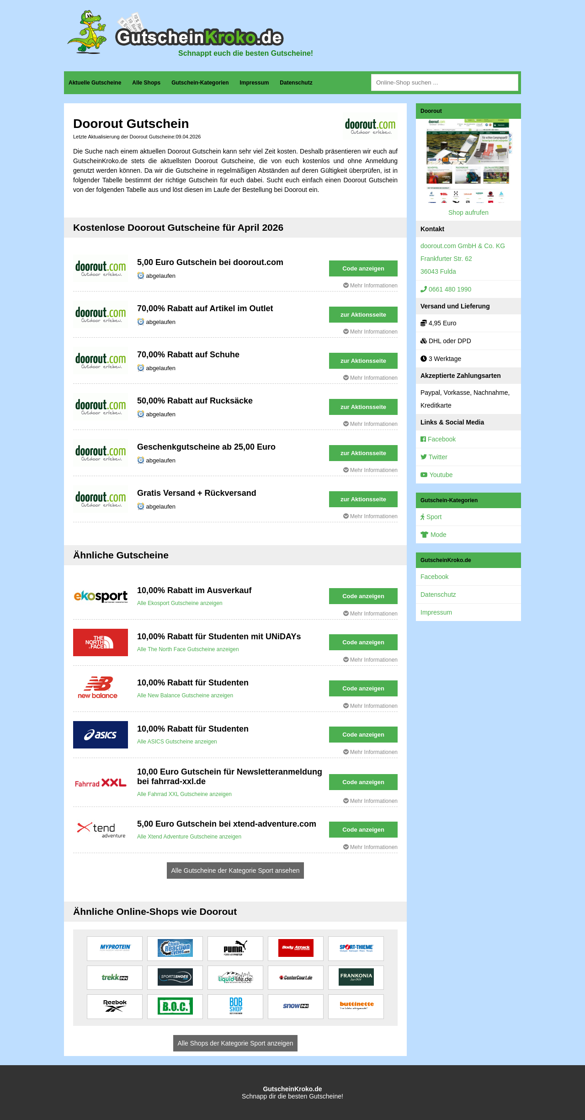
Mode (433, 534)
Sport (430, 516)
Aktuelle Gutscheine (95, 83)
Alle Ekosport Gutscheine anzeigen (180, 603)
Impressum (254, 83)
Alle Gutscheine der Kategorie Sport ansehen (235, 870)
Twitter (433, 457)
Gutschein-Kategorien (200, 83)
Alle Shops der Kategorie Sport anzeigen (235, 1043)
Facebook (438, 439)
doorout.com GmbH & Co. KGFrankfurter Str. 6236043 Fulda (462, 258)
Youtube (436, 474)
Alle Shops (146, 83)
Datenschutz (296, 83)
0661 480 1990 (445, 289)
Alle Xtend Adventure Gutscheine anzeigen (189, 836)
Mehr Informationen (370, 285)
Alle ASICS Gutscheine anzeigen (177, 741)
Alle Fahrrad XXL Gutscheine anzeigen (184, 794)
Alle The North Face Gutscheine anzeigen (188, 649)
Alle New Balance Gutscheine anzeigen (185, 695)
